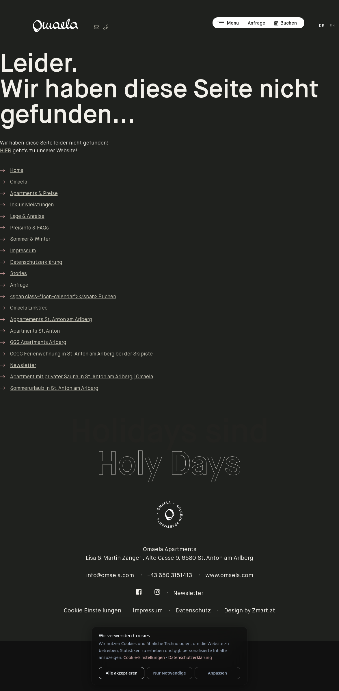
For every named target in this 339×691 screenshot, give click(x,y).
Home (16, 170)
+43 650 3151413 (169, 576)
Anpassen (217, 673)
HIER (5, 150)
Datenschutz (193, 611)
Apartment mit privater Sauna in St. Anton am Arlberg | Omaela (81, 377)
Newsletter (23, 365)
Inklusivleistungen (32, 205)
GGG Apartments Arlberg (38, 342)
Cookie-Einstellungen (144, 657)
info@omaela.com (110, 576)
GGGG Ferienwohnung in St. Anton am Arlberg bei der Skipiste (81, 354)
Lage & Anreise (27, 216)
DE (322, 26)
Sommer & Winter (30, 239)
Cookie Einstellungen (92, 611)
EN (332, 26)
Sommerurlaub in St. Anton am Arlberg (54, 388)
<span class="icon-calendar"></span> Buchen (63, 296)
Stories (18, 273)
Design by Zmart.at (249, 611)
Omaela (18, 182)
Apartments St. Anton (35, 331)
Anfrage (19, 285)
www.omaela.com (229, 576)
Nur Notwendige (169, 673)
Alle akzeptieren (121, 673)
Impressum (23, 251)
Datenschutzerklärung (36, 262)
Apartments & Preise (34, 193)
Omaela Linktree (29, 308)
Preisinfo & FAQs (29, 228)
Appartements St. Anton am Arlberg (51, 319)
